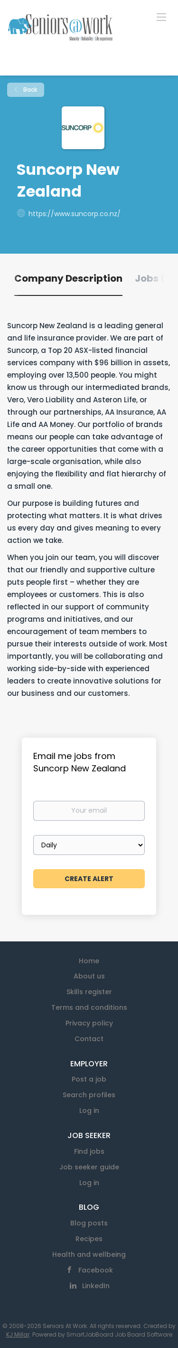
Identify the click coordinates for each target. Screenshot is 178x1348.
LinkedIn (96, 1286)
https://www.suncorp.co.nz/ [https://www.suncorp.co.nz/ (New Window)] (74, 213)
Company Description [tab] (68, 278)
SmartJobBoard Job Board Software (119, 1334)
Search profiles (89, 1095)
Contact (89, 1039)
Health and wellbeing (89, 1254)
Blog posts (89, 1223)
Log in (89, 1110)
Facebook (95, 1270)
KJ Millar (17, 1334)
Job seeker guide (89, 1167)
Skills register (89, 992)
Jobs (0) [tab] (155, 278)
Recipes (89, 1239)
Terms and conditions (89, 1007)
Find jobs (89, 1151)
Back (29, 89)
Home (89, 961)
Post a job (89, 1079)
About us (89, 976)
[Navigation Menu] (161, 16)
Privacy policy (89, 1023)
